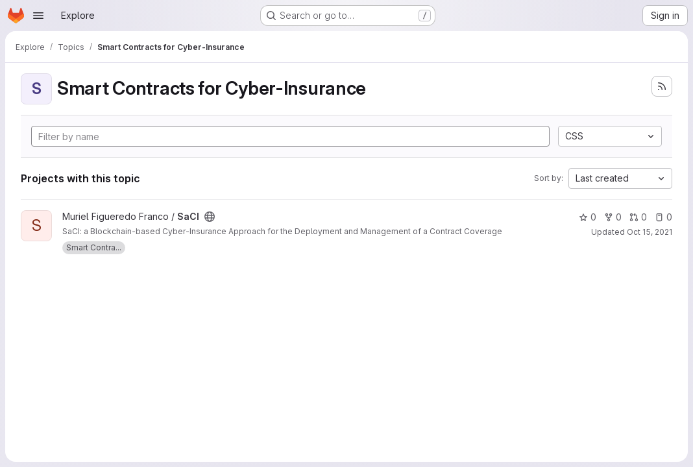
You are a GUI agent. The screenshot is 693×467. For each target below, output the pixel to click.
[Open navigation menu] (38, 15)
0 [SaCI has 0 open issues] (663, 216)
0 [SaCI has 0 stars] (587, 216)
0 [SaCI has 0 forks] (613, 216)
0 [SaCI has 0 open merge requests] (638, 216)
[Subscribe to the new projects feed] (661, 86)
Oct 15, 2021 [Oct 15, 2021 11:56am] (649, 232)
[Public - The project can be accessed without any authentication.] (209, 216)
